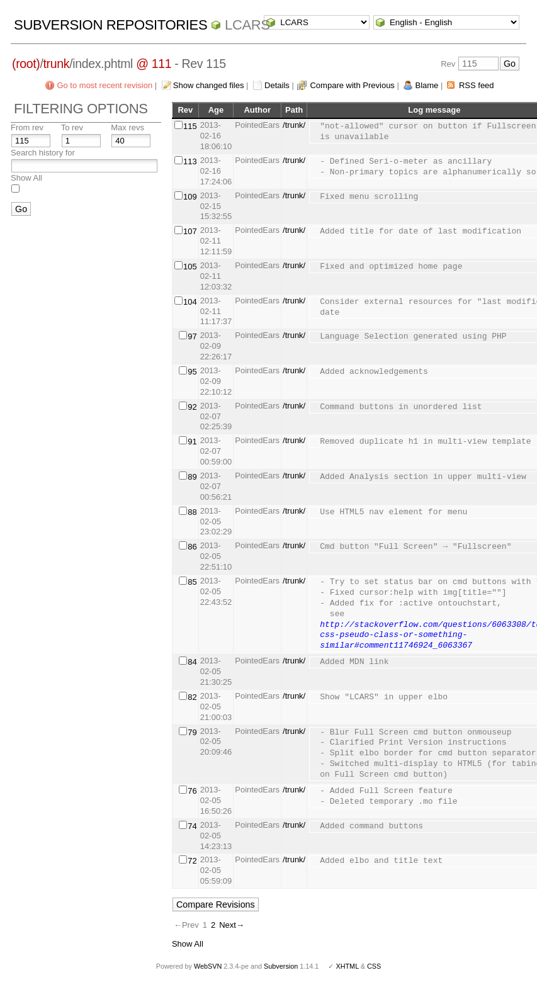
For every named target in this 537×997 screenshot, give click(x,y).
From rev (27, 127)
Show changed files (208, 85)
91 (192, 441)
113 (190, 161)
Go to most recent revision (104, 85)
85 (192, 582)
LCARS (247, 25)
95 (192, 371)
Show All (26, 178)
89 (192, 477)
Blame (426, 85)
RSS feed (476, 85)
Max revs (127, 127)
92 (192, 407)
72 (192, 860)
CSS (374, 966)
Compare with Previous (352, 85)
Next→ (231, 925)
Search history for (43, 152)
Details (277, 85)
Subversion (281, 966)
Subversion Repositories (110, 25)
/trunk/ (294, 125)
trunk (56, 63)
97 (192, 336)
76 (192, 791)
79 (192, 732)
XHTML (347, 966)
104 (190, 302)
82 (192, 697)
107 (190, 231)
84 (192, 662)
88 (192, 512)
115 (190, 126)
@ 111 (153, 63)
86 (192, 546)
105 (190, 266)
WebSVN (208, 966)
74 (192, 826)
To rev (72, 127)
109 (190, 196)
